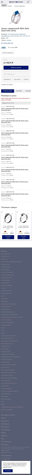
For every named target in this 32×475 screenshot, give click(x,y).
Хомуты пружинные (5, 267)
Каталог (4, 251)
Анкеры (3, 327)
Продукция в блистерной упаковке (9, 314)
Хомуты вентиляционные (7, 338)
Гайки (2, 401)
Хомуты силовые (5, 256)
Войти (4, 5)
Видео (3, 433)
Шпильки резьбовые (6, 325)
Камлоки (3, 296)
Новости (4, 435)
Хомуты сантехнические (6, 285)
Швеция (9, 40)
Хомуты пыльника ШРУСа (7, 272)
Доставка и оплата (8, 415)
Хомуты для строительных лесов (9, 383)
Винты (2, 330)
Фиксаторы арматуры (6, 399)
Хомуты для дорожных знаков (8, 335)
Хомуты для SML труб (6, 306)
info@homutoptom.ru (6, 452)
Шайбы (3, 404)
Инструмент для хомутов (7, 343)
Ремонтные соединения (6, 359)
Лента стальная (4, 396)
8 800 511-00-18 (5, 450)
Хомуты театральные (6, 393)
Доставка (17, 79)
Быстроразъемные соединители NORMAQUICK (12, 407)
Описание (19, 91)
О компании (5, 430)
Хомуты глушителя (5, 280)
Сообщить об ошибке (7, 84)
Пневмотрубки (4, 298)
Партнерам (5, 427)
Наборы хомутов (5, 348)
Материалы (5, 424)
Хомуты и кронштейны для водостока (10, 391)
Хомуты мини (4, 259)
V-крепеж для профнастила (7, 322)
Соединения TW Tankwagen (7, 354)
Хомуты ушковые (5, 269)
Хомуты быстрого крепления (8, 370)
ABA (7, 38)
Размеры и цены (7, 91)
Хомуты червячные (8, 52)
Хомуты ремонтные (5, 309)
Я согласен (8, 470)
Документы (5, 421)
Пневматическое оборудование (8, 304)
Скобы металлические (6, 290)
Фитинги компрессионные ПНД (8, 364)
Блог (2, 438)
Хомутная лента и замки (6, 293)
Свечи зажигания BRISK (6, 409)
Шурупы (3, 333)
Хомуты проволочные (6, 277)
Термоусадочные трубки (7, 375)
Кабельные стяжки (5, 264)
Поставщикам (6, 441)
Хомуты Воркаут (5, 385)
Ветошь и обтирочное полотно (8, 372)
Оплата (26, 79)
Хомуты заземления (5, 351)
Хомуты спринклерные (6, 319)
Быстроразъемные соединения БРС (9, 341)
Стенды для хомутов (6, 346)
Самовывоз (7, 79)
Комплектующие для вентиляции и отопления (12, 317)
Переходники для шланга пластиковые (10, 356)
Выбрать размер (16, 67)
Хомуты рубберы (5, 282)
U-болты (3, 288)
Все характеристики (7, 43)
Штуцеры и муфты (5, 362)
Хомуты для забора (5, 380)
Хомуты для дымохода (6, 388)
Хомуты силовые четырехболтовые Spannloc (11, 261)
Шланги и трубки (5, 367)
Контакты (4, 444)
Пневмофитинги (5, 301)
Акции (3, 418)
